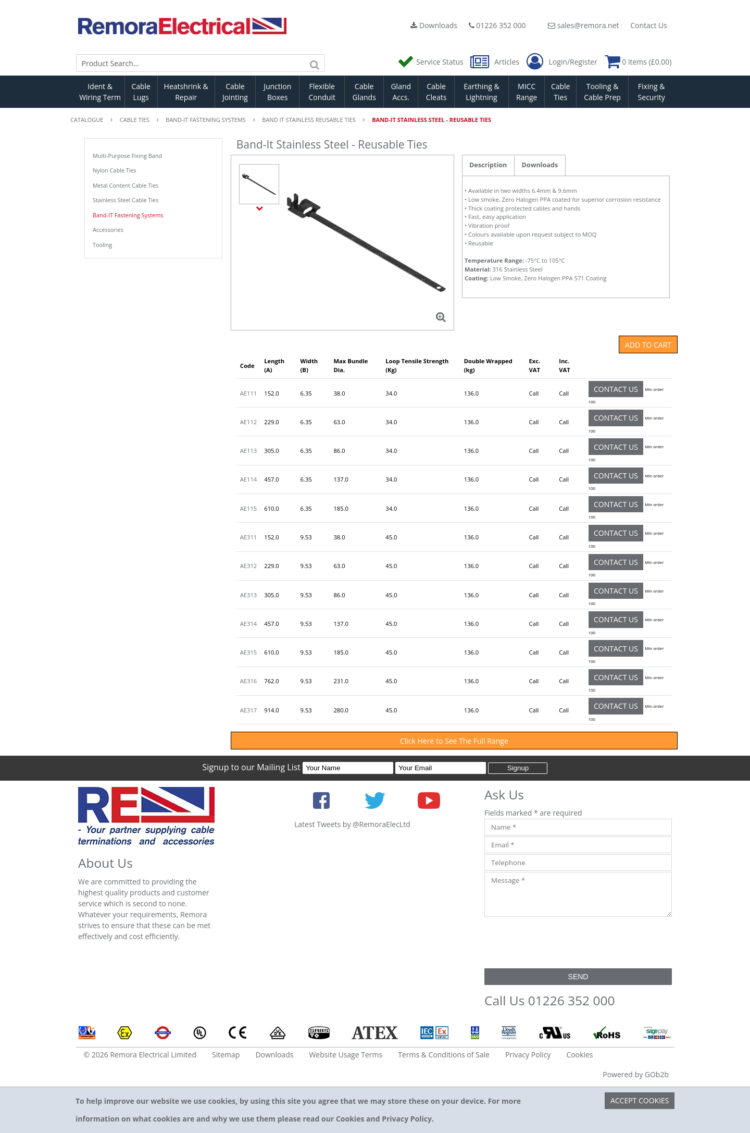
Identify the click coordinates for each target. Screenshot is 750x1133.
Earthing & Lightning (481, 91)
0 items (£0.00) (638, 62)
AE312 (248, 566)
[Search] (314, 63)
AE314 (248, 623)
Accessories (108, 229)
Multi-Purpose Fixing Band (127, 155)
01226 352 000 (497, 25)
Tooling (102, 245)
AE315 (248, 652)
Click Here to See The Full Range (454, 741)
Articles (495, 62)
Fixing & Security (651, 91)
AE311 (248, 537)
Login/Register (562, 62)
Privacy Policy (528, 1055)
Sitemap (226, 1055)
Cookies (579, 1055)
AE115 (248, 508)
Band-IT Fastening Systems (128, 215)
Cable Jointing (235, 91)
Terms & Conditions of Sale (444, 1055)
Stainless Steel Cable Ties (125, 200)
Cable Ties (560, 91)
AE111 (248, 393)
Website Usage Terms (345, 1055)
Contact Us (648, 25)
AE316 (248, 681)
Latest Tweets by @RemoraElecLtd (352, 824)
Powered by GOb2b (636, 1074)
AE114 (248, 479)
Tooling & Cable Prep (602, 91)
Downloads (433, 25)
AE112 (248, 422)
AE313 (248, 595)
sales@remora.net (583, 25)
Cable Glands (364, 91)
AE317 (248, 710)
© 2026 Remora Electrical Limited (140, 1055)
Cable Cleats (436, 91)
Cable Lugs (141, 91)
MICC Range (526, 91)
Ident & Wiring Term (100, 91)
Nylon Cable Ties (114, 170)
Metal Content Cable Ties (125, 185)
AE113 (248, 450)
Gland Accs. (401, 91)
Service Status (431, 62)
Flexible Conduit (321, 91)
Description (488, 165)
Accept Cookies (639, 1100)
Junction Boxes (277, 91)
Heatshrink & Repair (186, 91)
